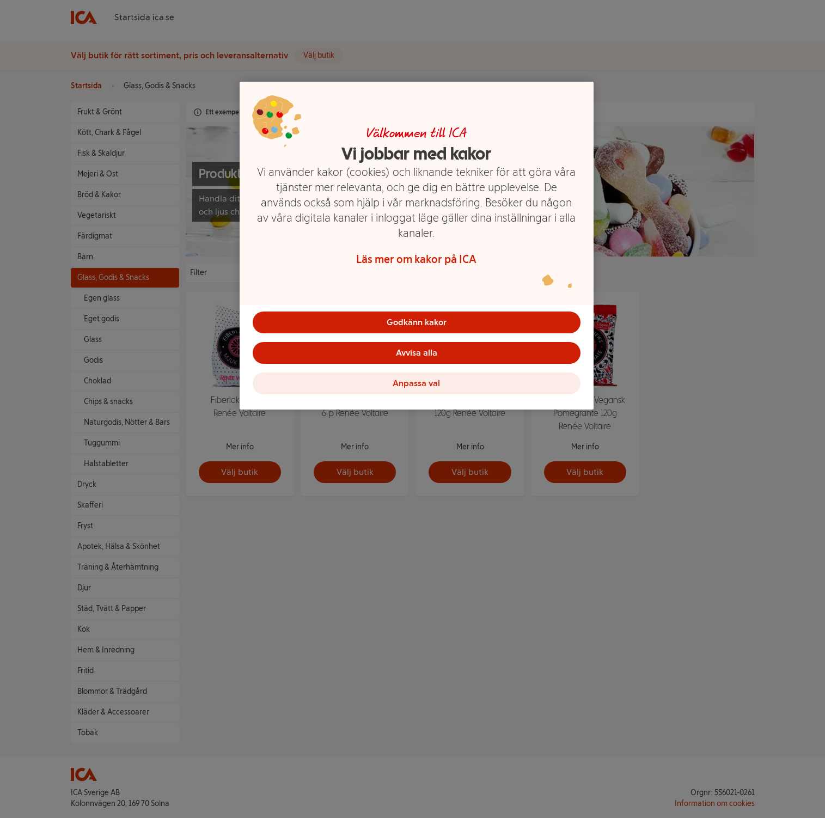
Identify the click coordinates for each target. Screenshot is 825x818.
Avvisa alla (416, 352)
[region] (417, 246)
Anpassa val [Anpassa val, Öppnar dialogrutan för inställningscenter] (416, 383)
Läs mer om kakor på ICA (416, 259)
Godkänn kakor (417, 322)
